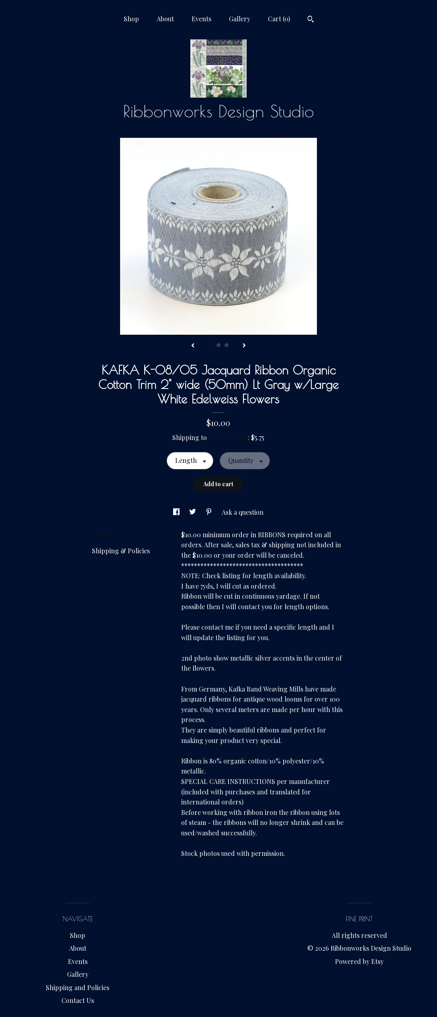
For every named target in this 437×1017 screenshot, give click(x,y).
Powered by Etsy (359, 961)
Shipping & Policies (121, 550)
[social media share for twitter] (193, 512)
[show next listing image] (244, 346)
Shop (131, 18)
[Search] (311, 20)
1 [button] (210, 345)
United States (228, 437)
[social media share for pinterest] (210, 512)
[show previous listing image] (193, 346)
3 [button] (227, 345)
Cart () (279, 18)
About (165, 18)
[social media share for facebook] (177, 512)
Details (105, 534)
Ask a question (242, 512)
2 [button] (218, 345)
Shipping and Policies (77, 987)
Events (201, 18)
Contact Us (77, 1000)
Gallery (239, 18)
